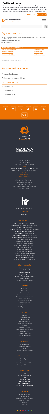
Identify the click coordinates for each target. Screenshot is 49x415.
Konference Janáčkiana (15, 68)
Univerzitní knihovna (24, 268)
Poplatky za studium (24, 327)
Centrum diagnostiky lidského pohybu (24, 253)
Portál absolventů (24, 344)
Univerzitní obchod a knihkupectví (24, 270)
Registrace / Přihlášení (24, 346)
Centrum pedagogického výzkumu (24, 255)
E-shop (24, 377)
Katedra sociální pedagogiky (25, 239)
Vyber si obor (24, 291)
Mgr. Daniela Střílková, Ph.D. (8, 54)
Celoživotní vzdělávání (24, 381)
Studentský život (24, 305)
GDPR (24, 373)
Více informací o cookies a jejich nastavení (31, 11)
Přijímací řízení (24, 293)
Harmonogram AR (24, 321)
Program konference (10, 74)
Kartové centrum (24, 278)
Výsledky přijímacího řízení (24, 295)
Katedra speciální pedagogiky (24, 241)
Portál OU (24, 315)
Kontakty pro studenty (25, 335)
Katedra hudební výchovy (24, 227)
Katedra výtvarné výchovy (24, 249)
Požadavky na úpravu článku (13, 78)
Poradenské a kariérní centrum (24, 280)
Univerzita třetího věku (24, 383)
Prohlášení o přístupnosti (24, 375)
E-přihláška (24, 289)
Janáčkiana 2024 (8, 95)
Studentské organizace (24, 333)
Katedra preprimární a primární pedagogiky (24, 237)
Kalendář (24, 404)
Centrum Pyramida (24, 272)
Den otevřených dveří (24, 302)
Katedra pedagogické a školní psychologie (24, 235)
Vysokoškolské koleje (24, 274)
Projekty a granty (24, 361)
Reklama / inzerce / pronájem (24, 385)
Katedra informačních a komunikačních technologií (24, 229)
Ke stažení (24, 402)
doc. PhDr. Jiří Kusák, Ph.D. (8, 51)
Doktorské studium (24, 298)
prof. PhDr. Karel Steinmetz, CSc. (9, 49)
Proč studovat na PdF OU (24, 300)
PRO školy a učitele (24, 379)
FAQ (24, 348)
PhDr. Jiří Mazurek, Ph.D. (7, 53)
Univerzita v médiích (24, 400)
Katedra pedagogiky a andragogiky (24, 233)
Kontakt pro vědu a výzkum (24, 365)
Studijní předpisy (24, 331)
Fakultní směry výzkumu (24, 359)
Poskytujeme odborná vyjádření (24, 398)
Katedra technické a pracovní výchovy (24, 245)
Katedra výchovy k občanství (24, 247)
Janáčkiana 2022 (8, 91)
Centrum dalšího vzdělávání (24, 251)
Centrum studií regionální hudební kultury (24, 259)
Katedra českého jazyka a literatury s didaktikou (24, 225)
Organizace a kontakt (10, 82)
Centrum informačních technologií (24, 276)
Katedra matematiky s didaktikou (24, 231)
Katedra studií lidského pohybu (24, 243)
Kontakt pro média (24, 394)
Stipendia (24, 325)
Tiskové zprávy (24, 396)
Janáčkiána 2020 (8, 86)
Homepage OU (24, 214)
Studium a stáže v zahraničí (24, 323)
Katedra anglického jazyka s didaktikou (24, 223)
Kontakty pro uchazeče (24, 307)
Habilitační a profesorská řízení (24, 363)
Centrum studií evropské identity (25, 257)
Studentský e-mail (24, 317)
